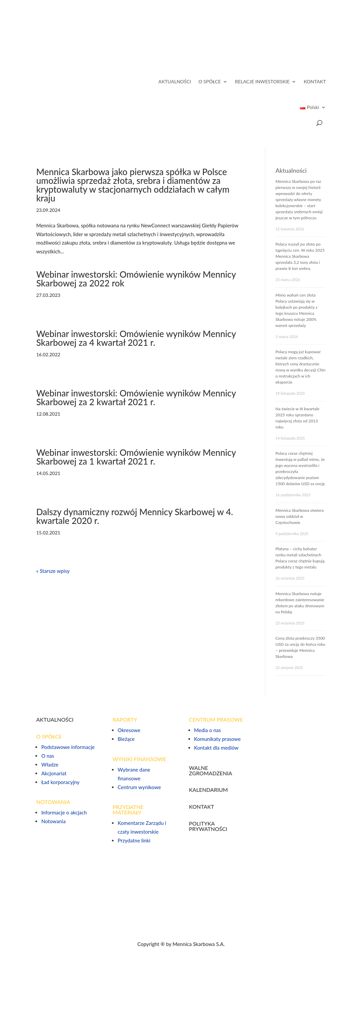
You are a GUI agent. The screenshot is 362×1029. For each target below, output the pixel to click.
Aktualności (291, 170)
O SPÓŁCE (210, 81)
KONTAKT (315, 81)
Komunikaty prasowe (217, 739)
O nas (47, 756)
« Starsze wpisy (52, 571)
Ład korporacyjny (60, 782)
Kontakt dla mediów (216, 748)
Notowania (53, 821)
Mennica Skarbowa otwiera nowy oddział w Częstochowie (299, 516)
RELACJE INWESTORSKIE (262, 81)
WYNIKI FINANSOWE (139, 759)
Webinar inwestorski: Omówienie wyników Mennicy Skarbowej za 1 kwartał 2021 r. (136, 457)
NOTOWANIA (53, 802)
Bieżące (126, 739)
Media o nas (207, 730)
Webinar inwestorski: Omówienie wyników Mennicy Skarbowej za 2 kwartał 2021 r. (136, 397)
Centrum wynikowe (139, 787)
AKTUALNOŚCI (174, 81)
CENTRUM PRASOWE (216, 719)
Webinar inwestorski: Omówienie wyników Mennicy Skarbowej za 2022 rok (136, 278)
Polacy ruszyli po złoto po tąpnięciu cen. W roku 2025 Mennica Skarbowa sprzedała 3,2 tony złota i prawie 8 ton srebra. (300, 256)
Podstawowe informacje (67, 747)
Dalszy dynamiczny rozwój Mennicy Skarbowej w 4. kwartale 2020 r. (134, 516)
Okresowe (129, 730)
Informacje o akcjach (64, 812)
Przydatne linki (134, 840)
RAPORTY (125, 719)
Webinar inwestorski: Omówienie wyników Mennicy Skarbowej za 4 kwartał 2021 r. (136, 338)
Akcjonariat (53, 773)
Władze (49, 764)
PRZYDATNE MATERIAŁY (128, 809)
